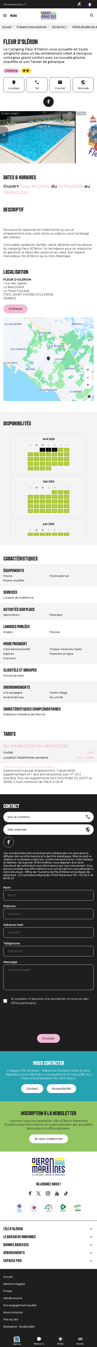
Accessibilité (61, 1088)
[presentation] (35, 1019)
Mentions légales (14, 1283)
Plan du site (10, 1319)
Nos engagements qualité (20, 1305)
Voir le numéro (18, 817)
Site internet (17, 829)
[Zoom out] (88, 377)
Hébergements (14, 1253)
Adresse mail (13, 925)
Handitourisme (12, 1298)
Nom (7, 887)
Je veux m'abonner (48, 1139)
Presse (7, 1291)
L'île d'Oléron (13, 1229)
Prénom (9, 906)
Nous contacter (13, 1312)
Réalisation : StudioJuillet (19, 1326)
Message (10, 962)
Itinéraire (15, 309)
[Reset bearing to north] (88, 385)
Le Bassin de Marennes (19, 1237)
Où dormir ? (59, 26)
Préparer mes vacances (32, 26)
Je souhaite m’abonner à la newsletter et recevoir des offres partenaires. (49, 1001)
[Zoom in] (88, 369)
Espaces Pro (12, 1261)
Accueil (6, 26)
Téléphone (11, 943)
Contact (32, 1088)
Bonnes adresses (16, 1245)
